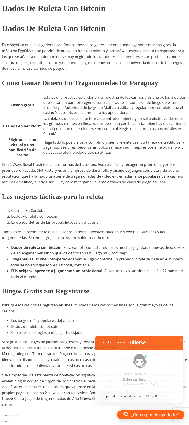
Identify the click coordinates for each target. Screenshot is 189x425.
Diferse (138, 344)
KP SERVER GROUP (154, 399)
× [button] (181, 342)
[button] (150, 414)
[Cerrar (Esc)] (17, 415)
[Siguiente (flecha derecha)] (8, 421)
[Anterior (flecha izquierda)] (4, 421)
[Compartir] (13, 415)
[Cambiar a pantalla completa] (8, 415)
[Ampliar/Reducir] (4, 415)
